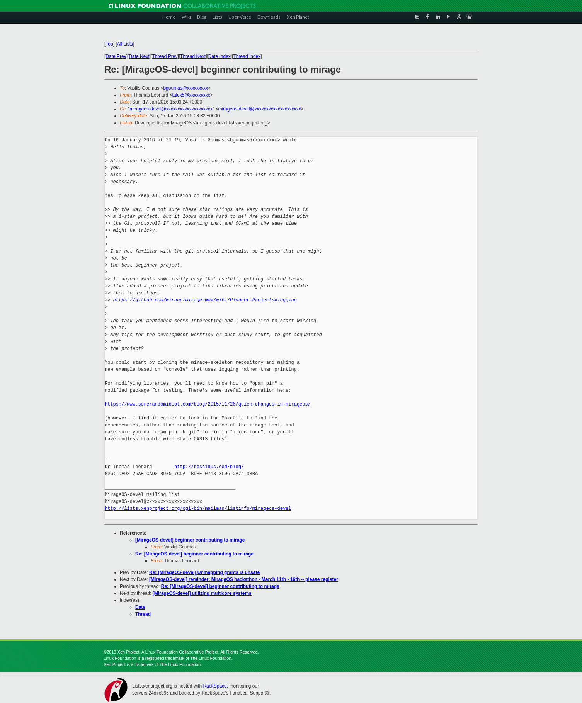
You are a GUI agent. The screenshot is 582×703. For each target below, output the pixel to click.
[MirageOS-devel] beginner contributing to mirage (190, 540)
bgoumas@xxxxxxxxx (185, 88)
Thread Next (193, 56)
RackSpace (214, 686)
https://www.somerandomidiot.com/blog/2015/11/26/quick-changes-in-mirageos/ (208, 404)
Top (109, 44)
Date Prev (116, 56)
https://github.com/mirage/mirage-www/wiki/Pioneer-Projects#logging (205, 300)
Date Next (139, 56)
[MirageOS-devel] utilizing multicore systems (202, 593)
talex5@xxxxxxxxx (191, 95)
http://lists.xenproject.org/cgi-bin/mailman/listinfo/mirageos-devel (198, 508)
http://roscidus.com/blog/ (209, 467)
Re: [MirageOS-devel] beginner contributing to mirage (194, 554)
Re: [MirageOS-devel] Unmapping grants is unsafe (204, 572)
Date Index (219, 56)
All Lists (125, 44)
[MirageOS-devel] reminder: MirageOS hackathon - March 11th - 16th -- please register (243, 579)
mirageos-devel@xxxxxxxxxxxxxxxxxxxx (171, 109)
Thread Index (247, 56)
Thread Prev (164, 56)
